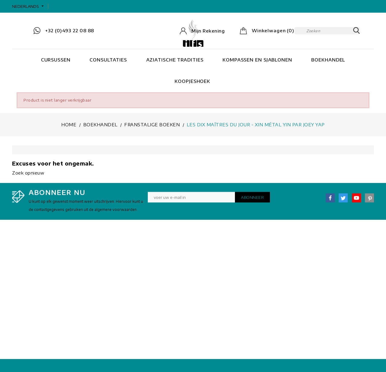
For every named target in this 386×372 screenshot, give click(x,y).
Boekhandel (328, 59)
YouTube (356, 200)
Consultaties (108, 59)
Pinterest (369, 200)
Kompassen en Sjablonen (257, 59)
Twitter (343, 200)
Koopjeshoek (192, 81)
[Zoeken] (327, 30)
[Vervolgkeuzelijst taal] (28, 6)
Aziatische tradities (175, 59)
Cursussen (56, 59)
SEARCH (356, 30)
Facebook (330, 200)
